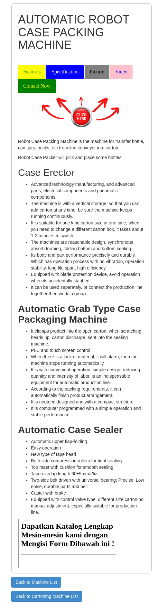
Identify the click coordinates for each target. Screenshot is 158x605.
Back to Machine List (36, 582)
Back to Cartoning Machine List (46, 596)
